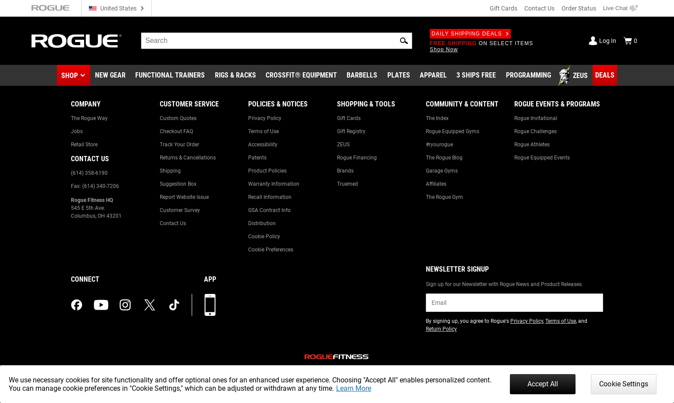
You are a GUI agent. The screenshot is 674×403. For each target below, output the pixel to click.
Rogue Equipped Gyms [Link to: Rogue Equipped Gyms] (452, 131)
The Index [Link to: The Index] (437, 118)
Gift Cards (503, 8)
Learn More (353, 388)
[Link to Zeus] (574, 76)
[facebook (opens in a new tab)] (77, 305)
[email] (514, 302)
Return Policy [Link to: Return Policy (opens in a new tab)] (441, 329)
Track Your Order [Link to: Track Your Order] (179, 144)
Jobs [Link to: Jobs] (77, 131)
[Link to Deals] (605, 75)
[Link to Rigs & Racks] (235, 76)
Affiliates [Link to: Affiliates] (436, 184)
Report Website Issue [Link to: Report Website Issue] (184, 197)
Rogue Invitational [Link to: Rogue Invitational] (535, 118)
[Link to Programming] (528, 76)
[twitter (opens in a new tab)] (150, 305)
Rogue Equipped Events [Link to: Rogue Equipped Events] (542, 158)
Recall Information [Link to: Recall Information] (269, 197)
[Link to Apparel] (433, 76)
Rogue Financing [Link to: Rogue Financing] (357, 158)
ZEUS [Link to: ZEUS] (343, 144)
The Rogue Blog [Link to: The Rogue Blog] (444, 158)
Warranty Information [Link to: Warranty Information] (273, 184)
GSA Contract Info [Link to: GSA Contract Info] (269, 210)
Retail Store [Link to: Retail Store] (84, 144)
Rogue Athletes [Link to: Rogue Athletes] (532, 144)
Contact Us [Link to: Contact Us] (173, 223)
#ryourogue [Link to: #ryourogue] (439, 144)
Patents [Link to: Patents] (257, 158)
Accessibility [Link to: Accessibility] (262, 144)
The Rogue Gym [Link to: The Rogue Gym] (444, 197)
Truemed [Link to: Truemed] (347, 184)
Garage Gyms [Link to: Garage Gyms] (442, 171)
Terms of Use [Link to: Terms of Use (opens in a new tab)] (560, 321)
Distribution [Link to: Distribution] (262, 223)
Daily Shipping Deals (470, 34)
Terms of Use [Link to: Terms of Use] (263, 131)
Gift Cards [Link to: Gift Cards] (349, 118)
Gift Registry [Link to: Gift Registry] (351, 131)
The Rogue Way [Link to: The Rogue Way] (89, 118)
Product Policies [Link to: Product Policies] (267, 171)
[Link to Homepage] (77, 41)
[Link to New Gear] (110, 76)
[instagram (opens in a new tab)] (125, 305)
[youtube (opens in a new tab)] (101, 305)
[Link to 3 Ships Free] (476, 76)
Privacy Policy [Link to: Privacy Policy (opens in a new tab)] (526, 321)
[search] (276, 40)
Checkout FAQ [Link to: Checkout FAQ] (176, 131)
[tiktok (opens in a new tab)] (174, 305)
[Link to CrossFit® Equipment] (301, 76)
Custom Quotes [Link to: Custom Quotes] (178, 118)
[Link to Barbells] (362, 76)
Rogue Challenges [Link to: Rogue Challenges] (535, 131)
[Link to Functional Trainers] (170, 76)
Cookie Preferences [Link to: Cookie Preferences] (270, 250)
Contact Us (539, 8)
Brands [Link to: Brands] (345, 171)
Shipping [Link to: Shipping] (170, 171)
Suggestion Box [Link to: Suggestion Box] (178, 184)
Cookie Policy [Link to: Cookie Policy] (264, 236)
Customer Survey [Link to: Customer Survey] (180, 210)
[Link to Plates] (399, 76)
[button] (404, 40)
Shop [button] (69, 75)
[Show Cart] (630, 41)
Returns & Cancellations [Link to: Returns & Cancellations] (188, 158)
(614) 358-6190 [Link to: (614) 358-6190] (89, 173)
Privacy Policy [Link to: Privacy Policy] (264, 118)
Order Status (579, 8)
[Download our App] (210, 305)
